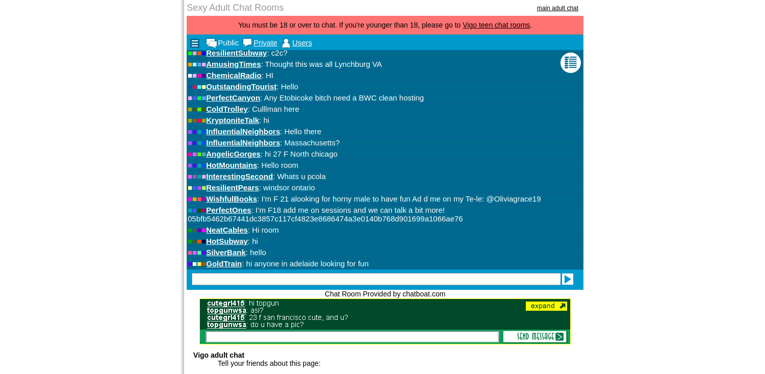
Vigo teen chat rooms (496, 25)
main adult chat (557, 8)
